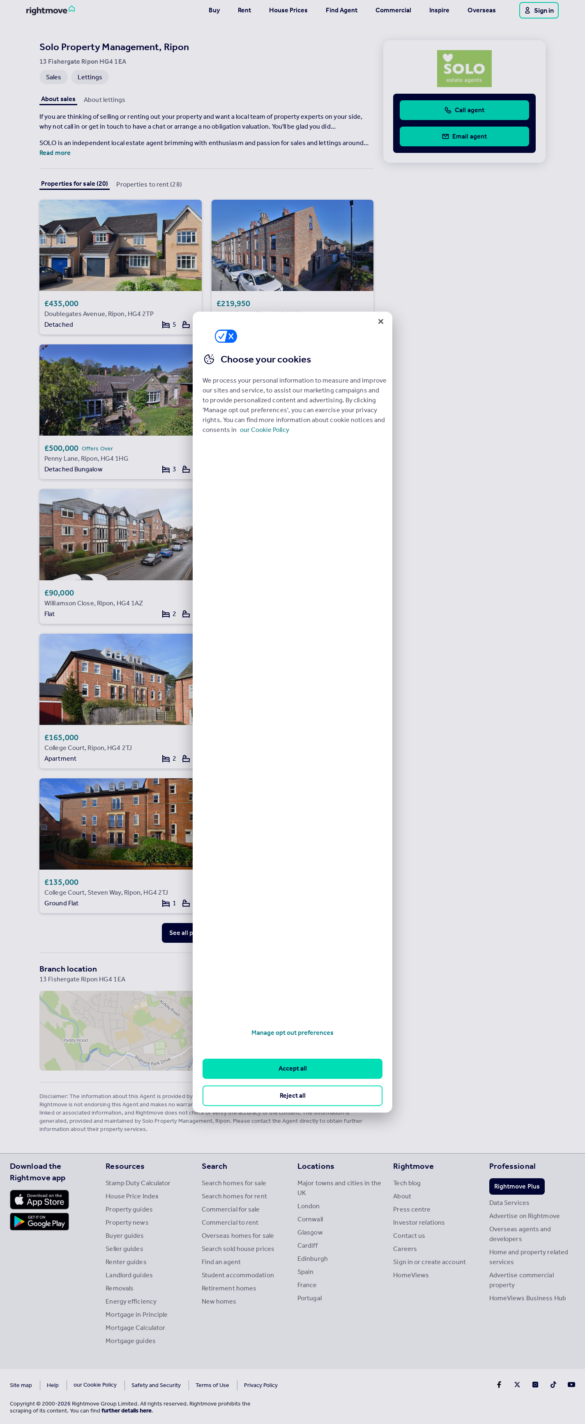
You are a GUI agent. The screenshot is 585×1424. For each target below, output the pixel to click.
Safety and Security (133, 1385)
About (402, 1196)
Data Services (509, 1203)
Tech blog (407, 1183)
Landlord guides (129, 1275)
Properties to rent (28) (149, 184)
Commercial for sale (231, 1209)
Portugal (309, 1298)
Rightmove (413, 1166)
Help (53, 1385)
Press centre (412, 1209)
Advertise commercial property (521, 1280)
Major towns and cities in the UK (339, 1188)
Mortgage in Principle (137, 1314)
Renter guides (126, 1262)
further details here (126, 1410)
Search (215, 1166)
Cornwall (310, 1219)
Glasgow (310, 1232)
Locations (315, 1166)
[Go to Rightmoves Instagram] (535, 1384)
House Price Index (132, 1196)
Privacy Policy (238, 1385)
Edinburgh (312, 1258)
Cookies (84, 1385)
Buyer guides (125, 1235)
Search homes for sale (234, 1183)
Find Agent (341, 10)
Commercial (393, 10)
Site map (21, 1385)
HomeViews (411, 1275)
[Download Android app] (39, 1222)
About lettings (104, 100)
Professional (512, 1166)
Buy (214, 10)
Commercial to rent (230, 1222)
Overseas (482, 10)
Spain (305, 1272)
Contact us (409, 1235)
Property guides (129, 1209)
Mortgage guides (131, 1341)
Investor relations (419, 1222)
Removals (120, 1288)
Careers (405, 1249)
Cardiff (307, 1245)
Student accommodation (238, 1275)
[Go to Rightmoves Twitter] (517, 1384)
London (308, 1206)
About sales (58, 99)
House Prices (288, 10)
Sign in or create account (429, 1262)
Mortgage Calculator (135, 1328)
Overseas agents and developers (520, 1234)
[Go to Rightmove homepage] (50, 10)
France (307, 1285)
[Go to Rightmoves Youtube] (571, 1384)
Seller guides (124, 1249)
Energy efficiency (131, 1301)
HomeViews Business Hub (527, 1298)
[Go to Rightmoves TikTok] (553, 1384)
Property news (127, 1222)
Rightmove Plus (517, 1186)
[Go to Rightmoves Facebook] (499, 1384)
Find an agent (221, 1262)
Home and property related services (529, 1257)
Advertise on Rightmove (524, 1216)
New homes (219, 1301)
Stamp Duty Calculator (138, 1183)
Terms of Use (190, 1385)
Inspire (439, 10)
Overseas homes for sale (238, 1235)
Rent (244, 10)
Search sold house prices (238, 1249)
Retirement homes (229, 1288)
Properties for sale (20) (74, 183)
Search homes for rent (234, 1196)
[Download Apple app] (39, 1199)
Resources (125, 1166)
